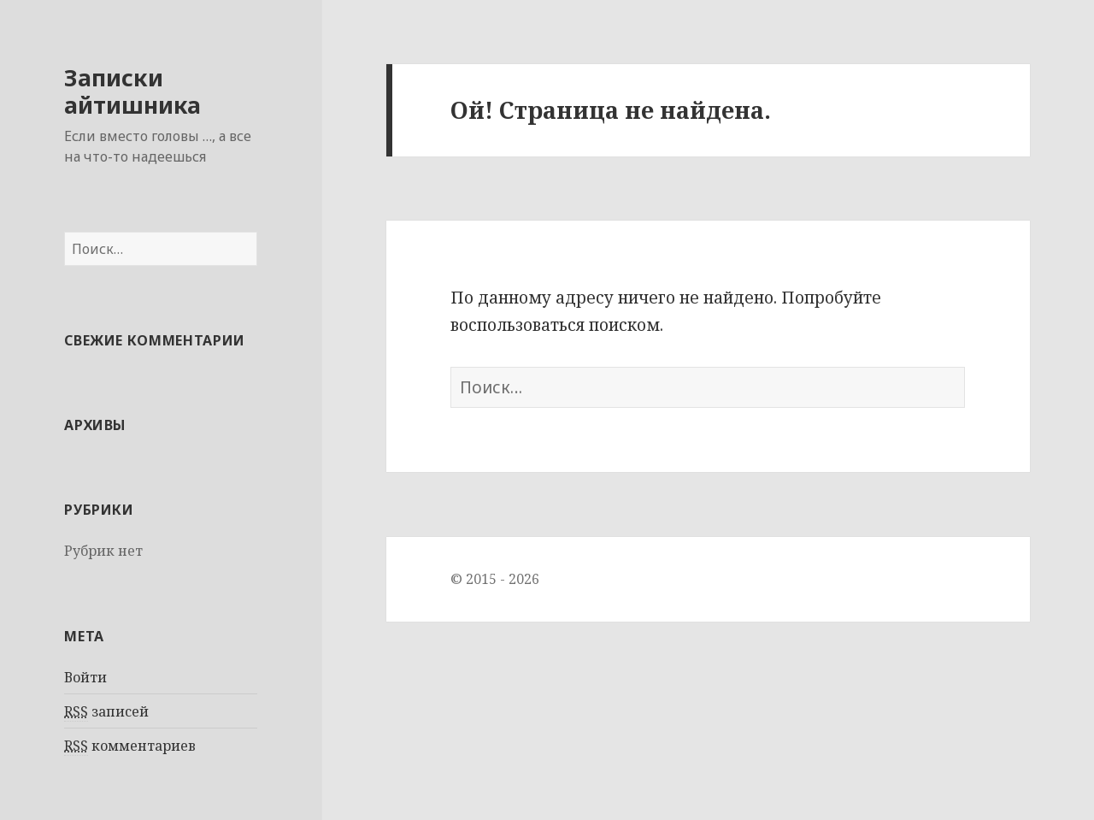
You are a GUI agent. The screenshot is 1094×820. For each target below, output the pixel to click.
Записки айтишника (132, 91)
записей (106, 712)
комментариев (130, 746)
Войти (85, 677)
